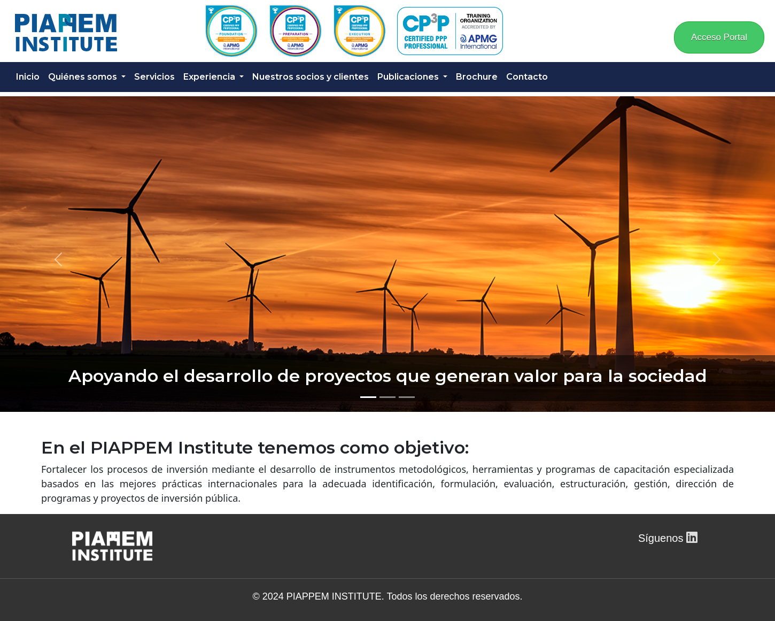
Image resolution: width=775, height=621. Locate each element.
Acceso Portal (719, 37)
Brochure (477, 77)
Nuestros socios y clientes (310, 77)
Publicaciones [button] (409, 77)
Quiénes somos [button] (83, 77)
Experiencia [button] (210, 77)
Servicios (154, 77)
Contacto (527, 77)
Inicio (28, 77)
